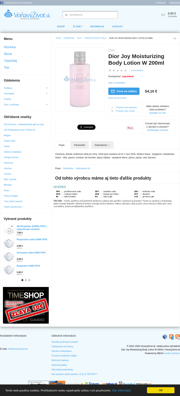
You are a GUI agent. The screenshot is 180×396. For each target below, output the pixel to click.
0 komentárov (137, 70)
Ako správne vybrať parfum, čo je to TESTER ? (74, 374)
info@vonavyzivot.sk (18, 349)
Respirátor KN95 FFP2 (28, 266)
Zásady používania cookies (65, 342)
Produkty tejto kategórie (124, 107)
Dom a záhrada (25, 104)
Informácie (97, 26)
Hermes (8, 168)
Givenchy (8, 163)
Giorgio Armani (11, 157)
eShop (61, 26)
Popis (62, 145)
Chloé (7, 146)
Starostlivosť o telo (95, 38)
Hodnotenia (102, 145)
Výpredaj (10, 60)
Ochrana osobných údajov (64, 355)
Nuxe (6, 190)
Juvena (7, 174)
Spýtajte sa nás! (157, 112)
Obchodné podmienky (62, 369)
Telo (79, 38)
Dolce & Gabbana (12, 152)
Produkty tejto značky (123, 111)
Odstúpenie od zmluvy (62, 346)
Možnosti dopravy (60, 360)
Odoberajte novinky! (157, 130)
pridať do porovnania (117, 98)
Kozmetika (69, 38)
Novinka (10, 47)
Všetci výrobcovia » (13, 207)
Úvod (58, 38)
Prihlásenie (161, 3)
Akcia (8, 54)
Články (77, 26)
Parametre (79, 145)
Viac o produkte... (117, 82)
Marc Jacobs (10, 179)
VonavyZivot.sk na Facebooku (16, 2)
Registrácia (175, 3)
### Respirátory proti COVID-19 (19, 130)
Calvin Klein (9, 141)
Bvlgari (7, 135)
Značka (8, 99)
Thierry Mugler (11, 196)
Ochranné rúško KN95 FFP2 (31, 252)
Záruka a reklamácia (61, 351)
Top (6, 67)
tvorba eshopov (172, 353)
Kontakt (117, 26)
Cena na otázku (124, 91)
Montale (8, 185)
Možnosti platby (59, 365)
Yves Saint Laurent (13, 201)
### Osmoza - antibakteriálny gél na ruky (24, 124)
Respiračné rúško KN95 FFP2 (32, 239)
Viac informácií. (121, 390)
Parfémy (25, 88)
